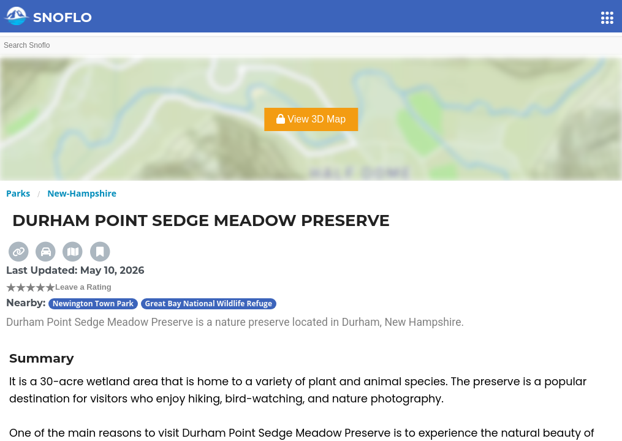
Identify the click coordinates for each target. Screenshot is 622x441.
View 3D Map (311, 119)
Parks (18, 193)
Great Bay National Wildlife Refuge (208, 303)
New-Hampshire (81, 193)
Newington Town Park (93, 303)
